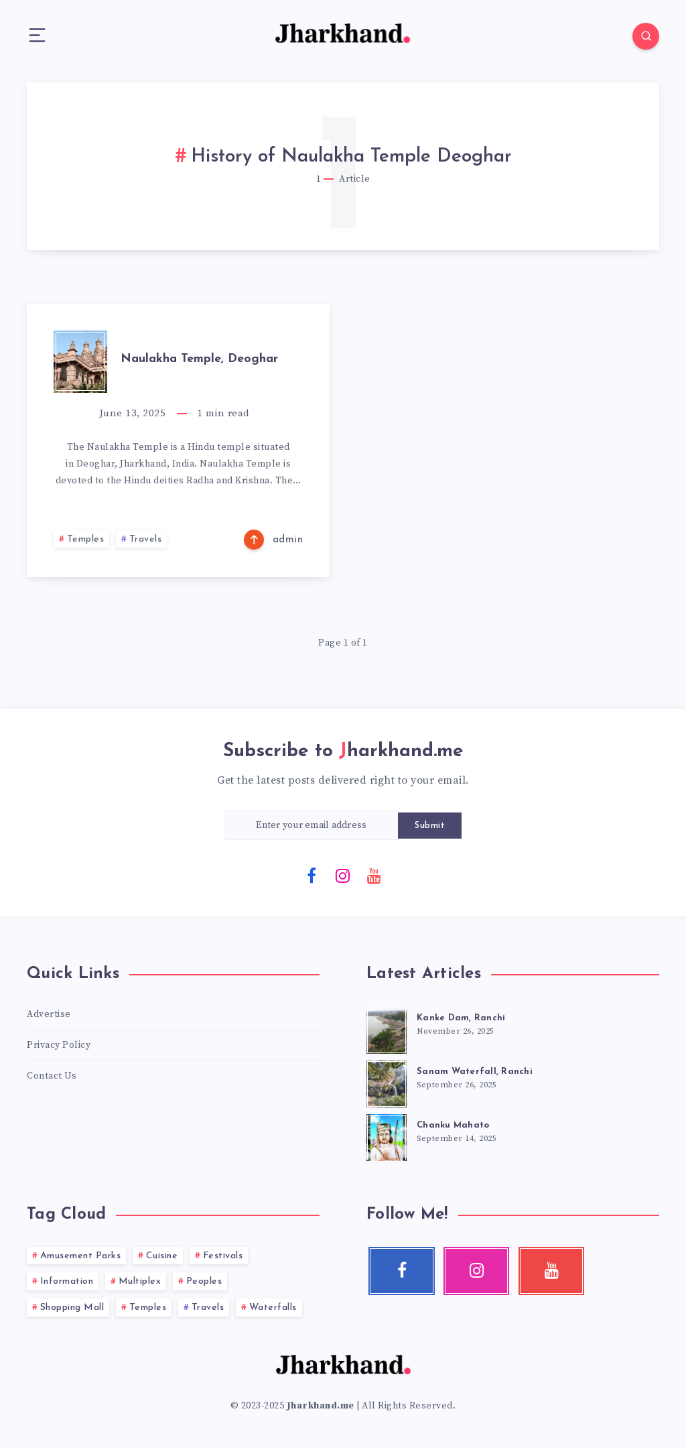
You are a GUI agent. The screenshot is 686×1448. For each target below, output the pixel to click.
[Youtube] (374, 875)
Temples (86, 539)
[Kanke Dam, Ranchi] (386, 1028)
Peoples (204, 1281)
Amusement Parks (80, 1256)
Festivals (223, 1256)
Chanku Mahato (453, 1125)
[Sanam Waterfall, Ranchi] (386, 1082)
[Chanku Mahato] (386, 1135)
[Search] (645, 36)
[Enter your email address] (311, 825)
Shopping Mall (72, 1308)
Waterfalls (273, 1308)
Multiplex (140, 1281)
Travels (145, 539)
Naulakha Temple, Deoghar (199, 359)
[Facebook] (312, 875)
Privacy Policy (58, 1045)
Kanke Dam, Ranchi (461, 1018)
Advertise (49, 1014)
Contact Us (51, 1076)
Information (67, 1281)
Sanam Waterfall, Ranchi (475, 1071)
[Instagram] (343, 875)
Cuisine (162, 1256)
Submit (430, 825)
